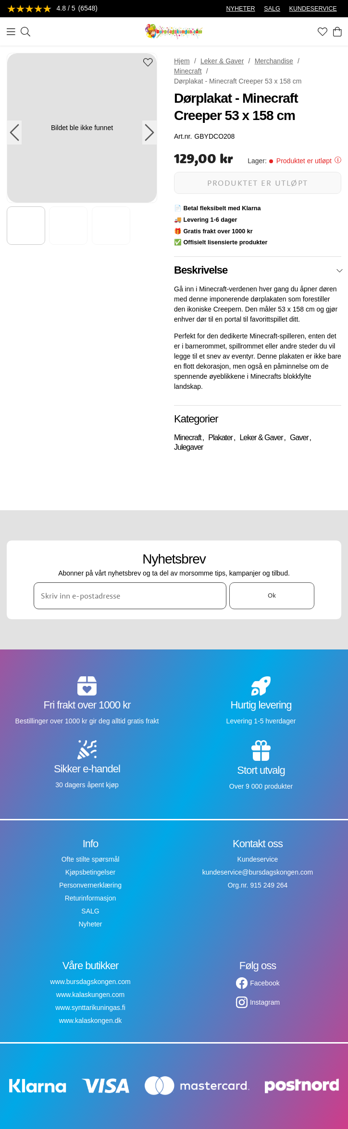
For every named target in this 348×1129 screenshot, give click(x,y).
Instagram (265, 1002)
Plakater (220, 437)
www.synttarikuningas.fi (90, 1007)
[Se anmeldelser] (52, 8)
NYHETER (240, 8)
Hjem (182, 61)
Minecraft (188, 71)
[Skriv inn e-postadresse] (130, 595)
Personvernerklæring (90, 885)
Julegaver (188, 447)
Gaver (299, 437)
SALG (272, 8)
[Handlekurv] (337, 31)
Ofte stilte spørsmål (91, 859)
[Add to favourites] (148, 63)
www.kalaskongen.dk (90, 1020)
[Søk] (25, 31)
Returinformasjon (90, 898)
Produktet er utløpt (257, 183)
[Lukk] (339, 270)
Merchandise (274, 61)
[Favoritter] (322, 31)
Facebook (264, 983)
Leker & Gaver (222, 61)
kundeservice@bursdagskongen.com (257, 872)
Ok (272, 595)
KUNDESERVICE (313, 8)
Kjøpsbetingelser (90, 872)
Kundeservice (257, 859)
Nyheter (90, 924)
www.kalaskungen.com (90, 994)
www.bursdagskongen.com (90, 981)
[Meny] (11, 31)
